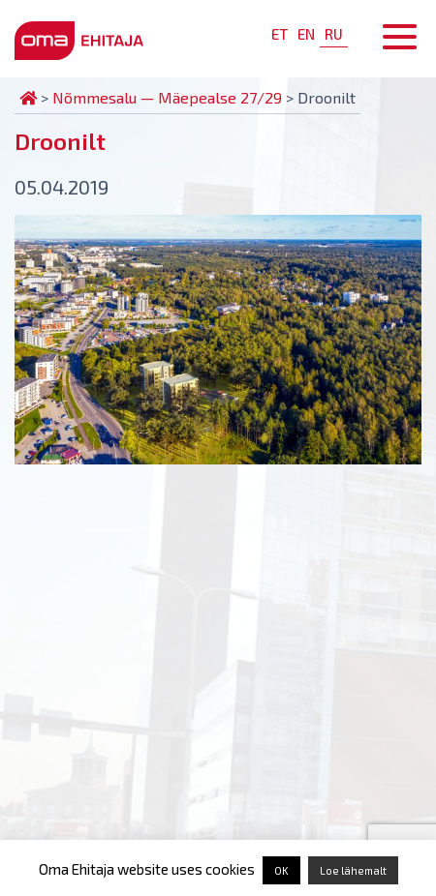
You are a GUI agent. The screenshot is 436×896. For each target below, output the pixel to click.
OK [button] (281, 870)
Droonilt (60, 141)
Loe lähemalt (353, 870)
